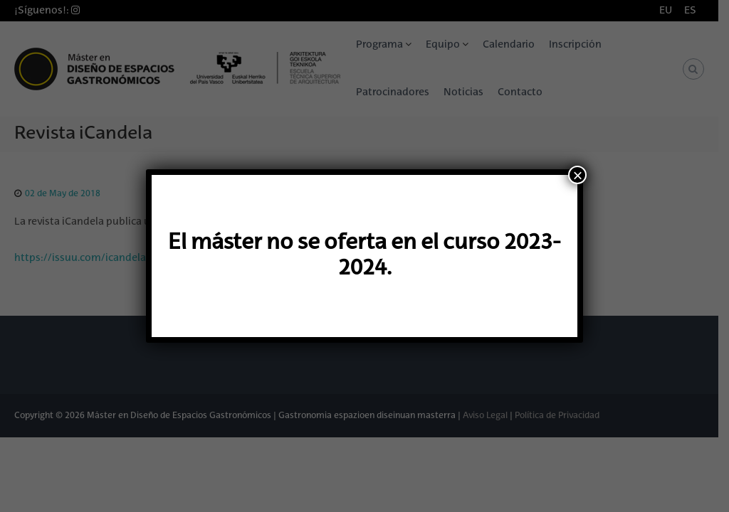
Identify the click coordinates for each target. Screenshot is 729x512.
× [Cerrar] (577, 175)
